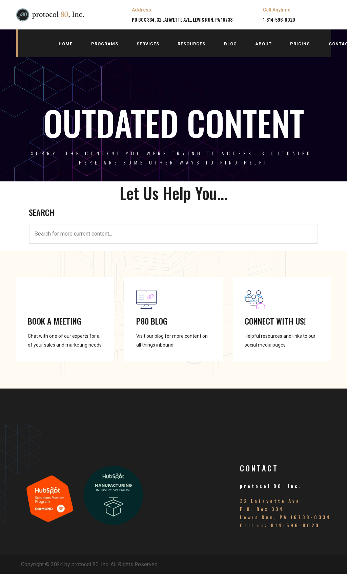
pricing (300, 43)
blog (230, 43)
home (66, 43)
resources (191, 43)
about (263, 43)
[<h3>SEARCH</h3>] (173, 234)
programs (104, 43)
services (148, 43)
